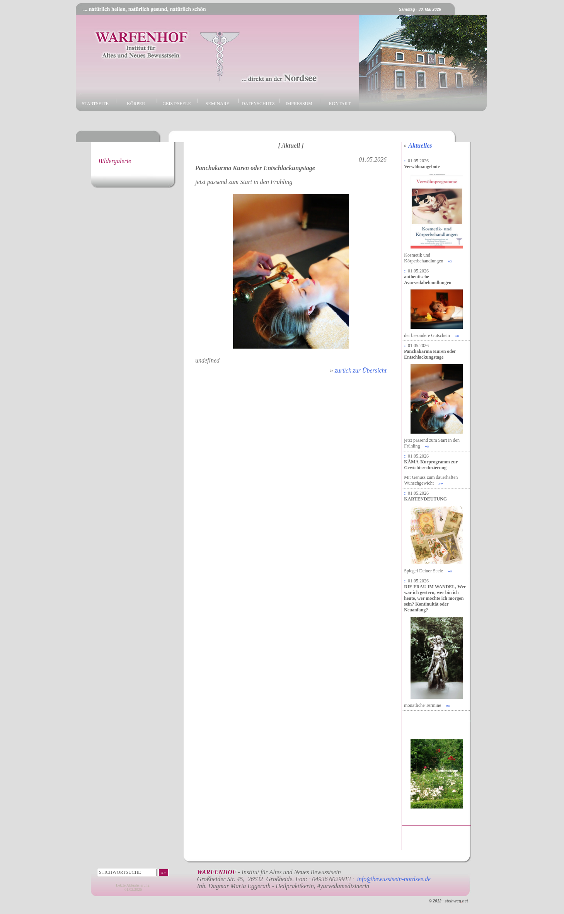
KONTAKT (340, 103)
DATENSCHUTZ (258, 103)
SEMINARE (217, 103)
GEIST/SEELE (176, 103)
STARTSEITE (95, 103)
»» (450, 261)
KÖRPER (136, 103)
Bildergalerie (115, 161)
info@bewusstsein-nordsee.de (394, 879)
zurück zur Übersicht (361, 370)
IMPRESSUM (299, 103)
